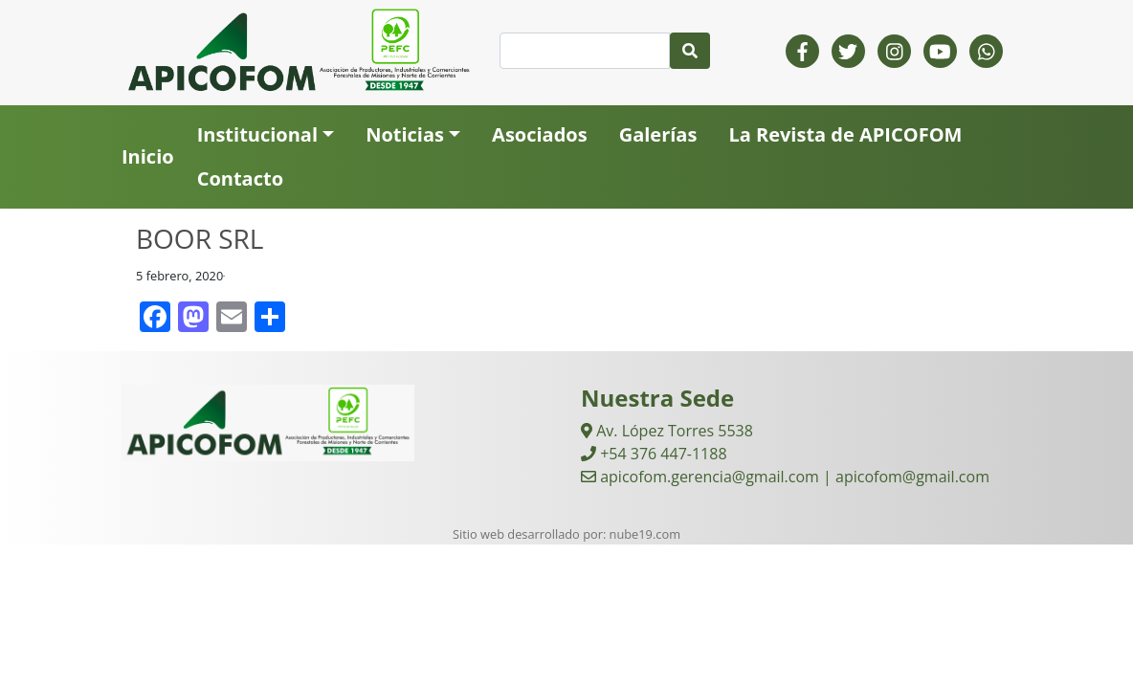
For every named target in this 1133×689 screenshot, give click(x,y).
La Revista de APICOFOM (845, 134)
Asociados (540, 134)
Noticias (405, 134)
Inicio (148, 156)
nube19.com (645, 534)
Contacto (240, 178)
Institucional (257, 134)
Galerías (658, 134)
